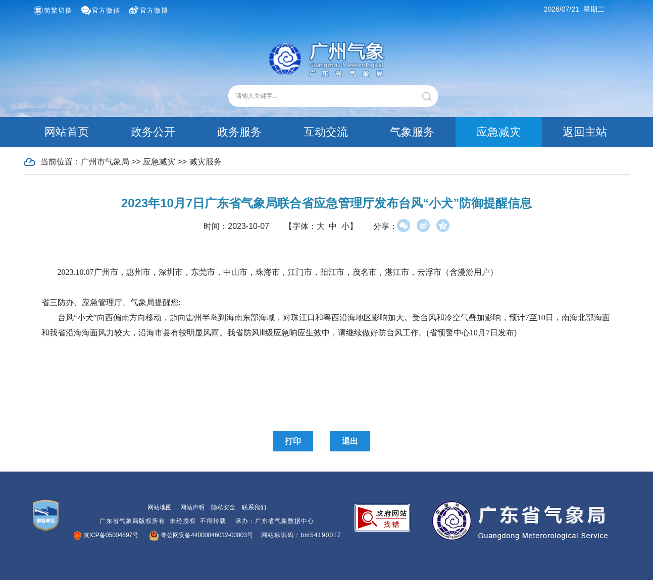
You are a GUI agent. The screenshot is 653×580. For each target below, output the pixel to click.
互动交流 (326, 132)
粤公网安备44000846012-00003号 (202, 535)
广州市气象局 (105, 161)
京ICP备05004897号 (106, 535)
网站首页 (66, 132)
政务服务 (239, 132)
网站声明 (192, 507)
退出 (350, 441)
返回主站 (585, 132)
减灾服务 (205, 161)
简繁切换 (58, 10)
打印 (293, 441)
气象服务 (412, 132)
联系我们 (254, 507)
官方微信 (106, 10)
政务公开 (153, 132)
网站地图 (159, 507)
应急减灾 (498, 132)
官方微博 (154, 10)
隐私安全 (223, 507)
